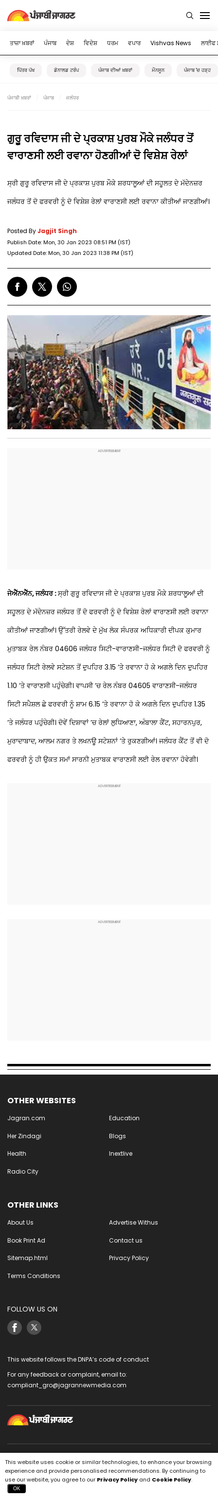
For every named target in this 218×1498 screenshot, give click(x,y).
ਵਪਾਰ (134, 43)
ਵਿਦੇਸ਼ (90, 43)
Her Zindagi (24, 1136)
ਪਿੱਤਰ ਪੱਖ (26, 70)
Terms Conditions (33, 1276)
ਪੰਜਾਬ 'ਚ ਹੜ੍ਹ (197, 70)
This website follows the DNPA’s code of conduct (78, 1359)
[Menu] (205, 15)
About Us (20, 1222)
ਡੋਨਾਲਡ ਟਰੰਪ (66, 70)
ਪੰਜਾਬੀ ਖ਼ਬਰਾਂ (19, 97)
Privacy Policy (129, 1258)
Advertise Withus (133, 1222)
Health (16, 1153)
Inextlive (120, 1153)
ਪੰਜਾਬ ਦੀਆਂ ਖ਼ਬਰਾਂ (115, 70)
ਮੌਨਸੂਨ (158, 70)
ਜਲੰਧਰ (72, 97)
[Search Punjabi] (189, 15)
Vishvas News (170, 43)
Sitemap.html (27, 1258)
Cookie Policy (171, 1479)
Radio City (22, 1171)
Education (124, 1118)
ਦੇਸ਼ (70, 43)
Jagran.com (26, 1118)
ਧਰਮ (112, 43)
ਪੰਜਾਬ (50, 43)
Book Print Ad (26, 1240)
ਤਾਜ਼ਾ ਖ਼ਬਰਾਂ (22, 43)
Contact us (126, 1240)
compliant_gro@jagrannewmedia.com (67, 1385)
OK (16, 1488)
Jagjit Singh (57, 231)
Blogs (117, 1136)
